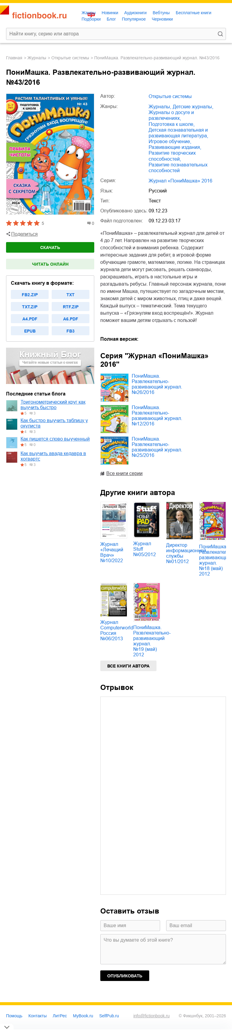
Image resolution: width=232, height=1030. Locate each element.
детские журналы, (193, 106)
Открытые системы (70, 57)
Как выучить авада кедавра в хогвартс (53, 456)
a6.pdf (70, 319)
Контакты (37, 1015)
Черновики (162, 19)
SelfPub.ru (109, 1015)
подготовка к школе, (172, 124)
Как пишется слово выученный (55, 438)
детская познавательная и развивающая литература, (178, 132)
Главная (14, 57)
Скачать (50, 247)
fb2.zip (30, 294)
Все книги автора (128, 666)
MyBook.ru (83, 1015)
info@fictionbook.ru (151, 1015)
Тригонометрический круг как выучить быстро (53, 404)
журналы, (160, 106)
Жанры (88, 12)
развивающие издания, (175, 147)
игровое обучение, (170, 141)
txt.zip (29, 306)
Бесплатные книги (193, 12)
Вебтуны (161, 12)
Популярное (134, 19)
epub (30, 331)
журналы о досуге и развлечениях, (171, 115)
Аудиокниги (135, 12)
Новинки (110, 12)
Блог (111, 19)
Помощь (14, 1015)
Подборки (91, 19)
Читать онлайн (50, 264)
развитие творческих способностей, (172, 155)
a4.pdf (29, 319)
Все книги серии (124, 473)
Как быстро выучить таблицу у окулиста (54, 423)
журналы (36, 57)
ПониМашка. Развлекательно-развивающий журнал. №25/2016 (157, 447)
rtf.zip (71, 306)
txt (70, 294)
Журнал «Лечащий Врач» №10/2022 (111, 552)
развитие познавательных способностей (178, 167)
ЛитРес (60, 1015)
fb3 (70, 331)
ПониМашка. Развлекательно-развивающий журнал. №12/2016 (157, 415)
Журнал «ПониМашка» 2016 (180, 180)
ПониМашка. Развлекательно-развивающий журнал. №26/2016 (157, 384)
